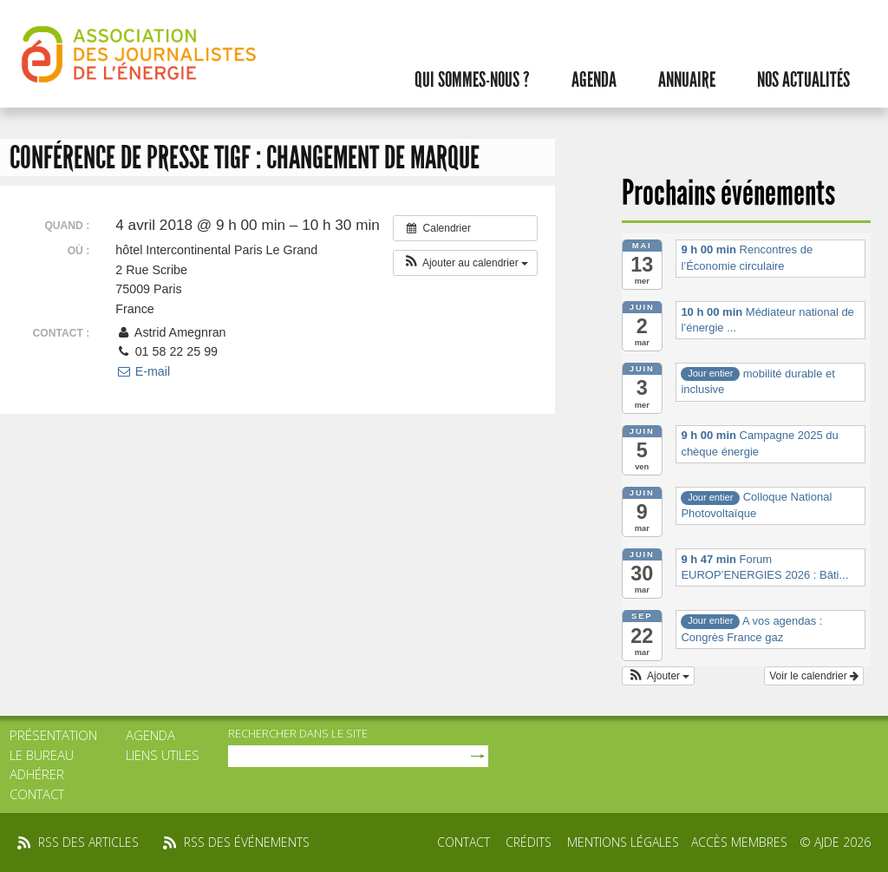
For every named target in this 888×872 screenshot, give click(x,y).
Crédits (529, 842)
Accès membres (739, 842)
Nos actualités (803, 80)
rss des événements (247, 842)
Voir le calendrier (814, 676)
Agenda (594, 80)
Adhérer (37, 774)
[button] (465, 263)
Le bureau (42, 755)
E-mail (142, 371)
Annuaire (686, 80)
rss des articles (88, 842)
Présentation (53, 735)
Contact (37, 794)
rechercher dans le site (298, 733)
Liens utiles (162, 755)
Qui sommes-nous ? (472, 80)
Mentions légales (623, 842)
